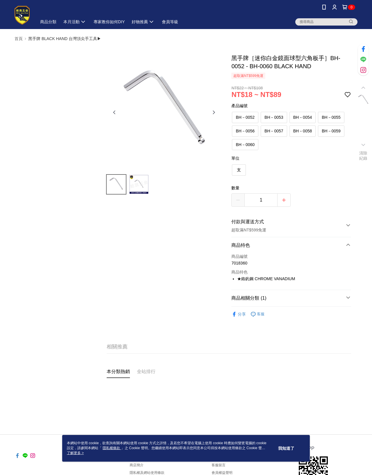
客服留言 (219, 465)
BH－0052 (245, 117)
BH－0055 (331, 117)
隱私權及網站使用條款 (147, 473)
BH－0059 (331, 131)
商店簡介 (137, 465)
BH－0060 (245, 144)
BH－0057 (273, 131)
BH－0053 (273, 117)
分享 (238, 314)
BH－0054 (302, 117)
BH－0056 (245, 131)
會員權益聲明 (222, 473)
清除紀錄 (363, 156)
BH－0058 (302, 131)
